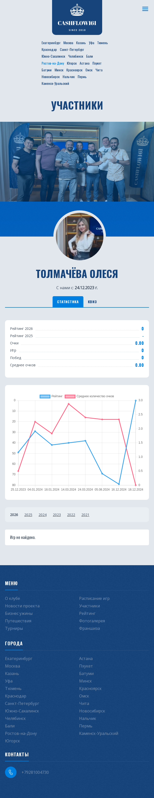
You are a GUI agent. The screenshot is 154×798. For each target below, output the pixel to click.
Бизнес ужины (19, 613)
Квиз (92, 301)
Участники (89, 606)
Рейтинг (87, 613)
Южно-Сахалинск (53, 56)
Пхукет (97, 63)
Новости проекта (22, 606)
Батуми (47, 69)
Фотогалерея (92, 621)
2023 (57, 514)
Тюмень (102, 42)
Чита (98, 69)
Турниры (14, 628)
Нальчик (69, 76)
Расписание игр (94, 598)
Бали (89, 56)
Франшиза (89, 628)
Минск (59, 69)
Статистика (68, 301)
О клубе (12, 598)
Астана (84, 63)
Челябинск (75, 56)
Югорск (72, 63)
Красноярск (74, 69)
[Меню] (145, 8)
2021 (85, 514)
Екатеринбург (51, 42)
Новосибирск (51, 76)
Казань (81, 42)
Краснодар (49, 49)
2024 (43, 514)
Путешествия (18, 621)
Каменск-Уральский (55, 83)
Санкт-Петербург (72, 49)
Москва (68, 42)
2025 (28, 514)
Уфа (91, 42)
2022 (71, 514)
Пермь (82, 76)
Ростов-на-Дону (53, 63)
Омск (88, 69)
